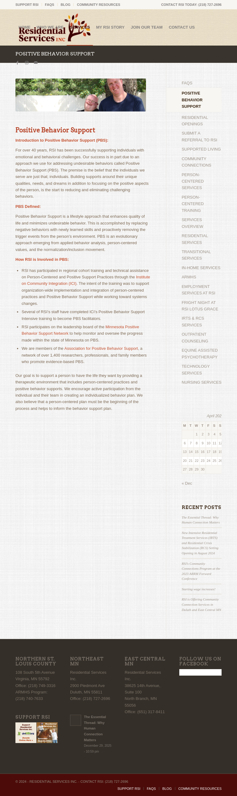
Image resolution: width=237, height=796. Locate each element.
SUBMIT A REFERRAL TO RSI (199, 136)
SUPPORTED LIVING (201, 149)
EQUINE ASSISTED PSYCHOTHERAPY (200, 353)
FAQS (49, 4)
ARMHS (189, 277)
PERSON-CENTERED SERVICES (193, 181)
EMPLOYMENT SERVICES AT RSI (198, 289)
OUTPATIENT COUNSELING (195, 337)
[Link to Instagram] (26, 62)
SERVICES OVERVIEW (192, 222)
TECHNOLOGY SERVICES (196, 369)
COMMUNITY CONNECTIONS (196, 162)
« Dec (187, 483)
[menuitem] (28, 4)
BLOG (66, 4)
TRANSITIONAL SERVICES (196, 255)
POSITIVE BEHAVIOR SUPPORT (54, 54)
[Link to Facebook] (17, 62)
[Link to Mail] (35, 62)
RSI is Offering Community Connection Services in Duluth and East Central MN (201, 604)
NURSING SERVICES (202, 382)
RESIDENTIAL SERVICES (195, 238)
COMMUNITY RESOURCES (98, 4)
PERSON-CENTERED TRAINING (193, 204)
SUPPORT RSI (27, 4)
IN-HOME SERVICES (201, 267)
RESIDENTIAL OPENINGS (195, 120)
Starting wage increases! (198, 589)
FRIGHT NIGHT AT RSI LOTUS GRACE (200, 305)
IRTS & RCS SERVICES (193, 321)
